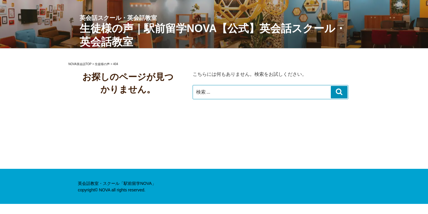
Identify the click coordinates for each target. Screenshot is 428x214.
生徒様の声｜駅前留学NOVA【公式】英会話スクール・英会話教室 (214, 31)
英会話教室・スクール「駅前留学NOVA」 (117, 183)
